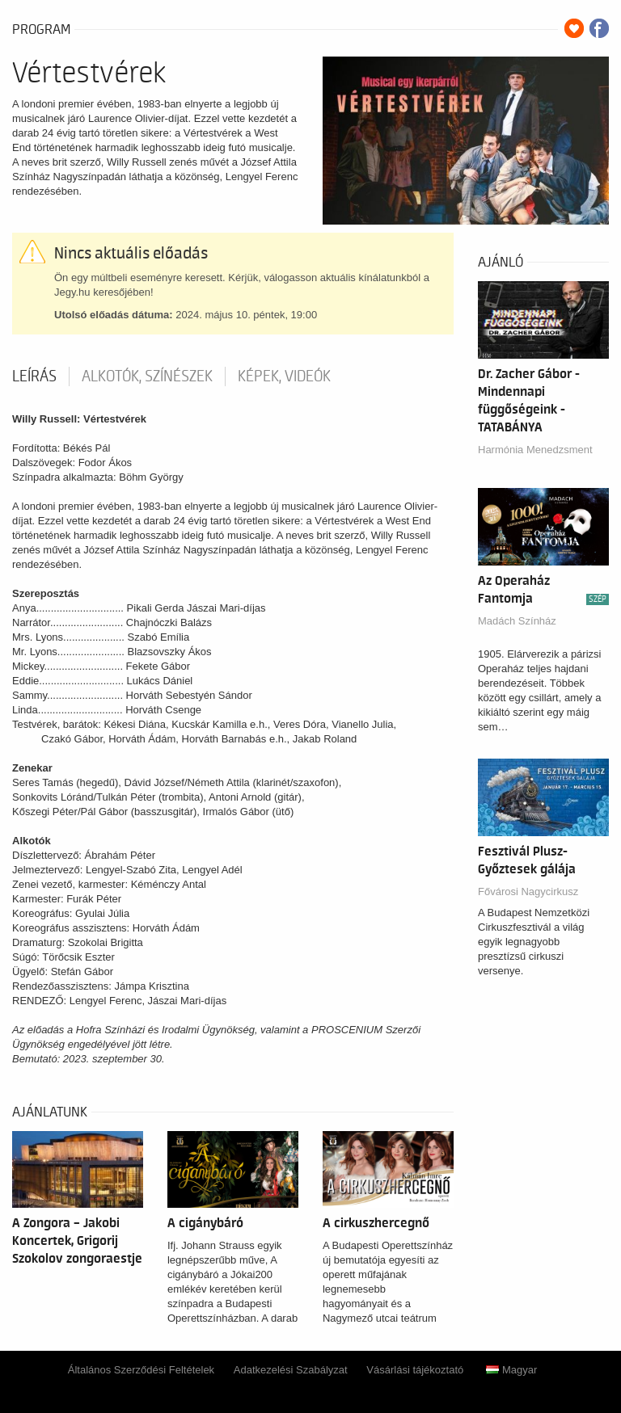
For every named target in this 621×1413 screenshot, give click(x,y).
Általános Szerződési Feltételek (141, 1370)
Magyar (511, 1370)
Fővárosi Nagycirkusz (528, 891)
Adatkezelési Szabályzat (291, 1370)
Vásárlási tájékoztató (414, 1370)
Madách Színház (517, 621)
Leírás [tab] (34, 376)
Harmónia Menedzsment (535, 450)
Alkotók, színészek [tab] (147, 376)
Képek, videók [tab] (284, 376)
